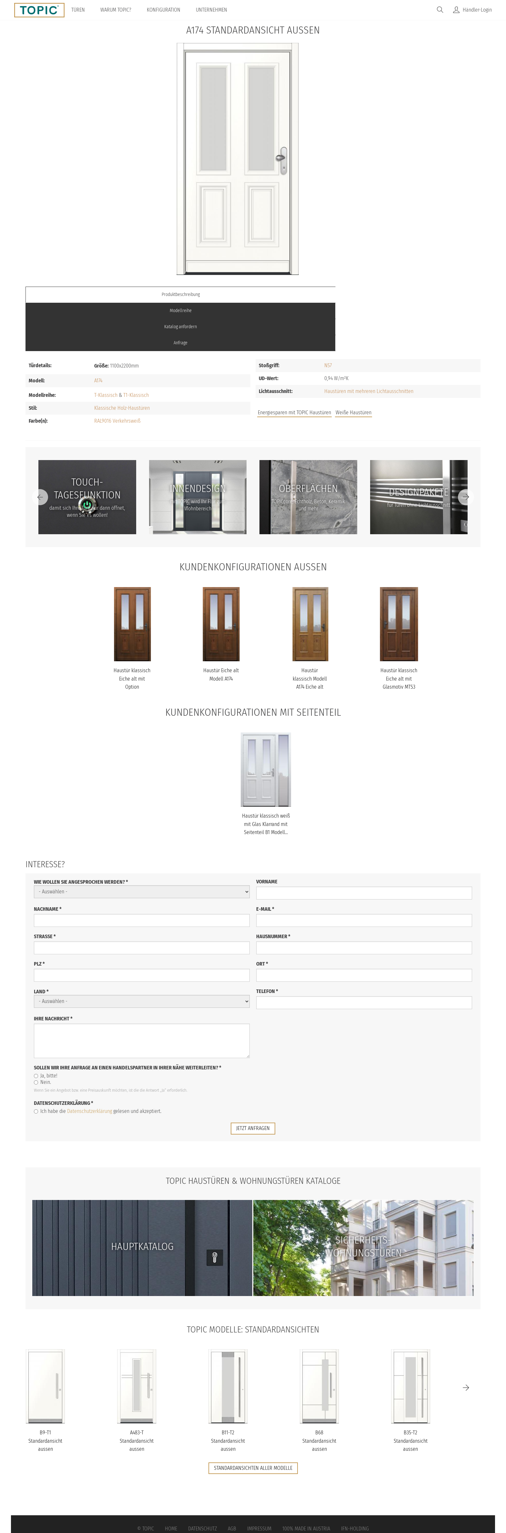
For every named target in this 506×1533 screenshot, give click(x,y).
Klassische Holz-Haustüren (122, 359)
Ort (262, 915)
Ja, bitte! (45, 1027)
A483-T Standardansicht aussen (137, 1392)
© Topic (145, 1480)
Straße (45, 888)
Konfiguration (169, 10)
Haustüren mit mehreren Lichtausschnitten (368, 343)
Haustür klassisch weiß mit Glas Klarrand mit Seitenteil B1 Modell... (266, 775)
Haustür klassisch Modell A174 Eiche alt (310, 630)
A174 (98, 332)
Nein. (42, 1034)
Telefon (267, 943)
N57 (328, 317)
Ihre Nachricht (53, 970)
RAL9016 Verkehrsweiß (117, 372)
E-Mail (265, 861)
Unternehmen (217, 10)
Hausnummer (273, 888)
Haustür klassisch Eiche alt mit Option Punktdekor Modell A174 (132, 638)
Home (171, 1480)
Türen (84, 10)
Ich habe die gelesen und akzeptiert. (97, 1063)
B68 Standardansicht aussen (319, 1392)
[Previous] (40, 448)
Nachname (48, 861)
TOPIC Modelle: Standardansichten (253, 1280)
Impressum (259, 1480)
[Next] (466, 448)
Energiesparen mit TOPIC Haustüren (294, 364)
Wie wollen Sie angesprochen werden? (81, 833)
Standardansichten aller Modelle (253, 1420)
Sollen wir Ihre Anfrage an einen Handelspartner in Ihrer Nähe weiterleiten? (127, 1019)
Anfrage (423, 294)
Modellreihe (196, 294)
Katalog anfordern (310, 294)
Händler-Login (477, 10)
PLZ (39, 915)
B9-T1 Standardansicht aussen (45, 1392)
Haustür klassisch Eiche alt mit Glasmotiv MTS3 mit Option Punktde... (398, 638)
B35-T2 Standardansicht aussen (411, 1392)
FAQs (408, 367)
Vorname (267, 833)
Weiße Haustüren (353, 364)
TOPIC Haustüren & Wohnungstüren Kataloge (253, 1132)
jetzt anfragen (253, 1080)
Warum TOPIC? (121, 10)
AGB (232, 1480)
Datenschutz (202, 1480)
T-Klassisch (105, 346)
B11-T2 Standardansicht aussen (228, 1392)
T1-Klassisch (136, 346)
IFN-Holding (355, 1480)
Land (41, 943)
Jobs (386, 367)
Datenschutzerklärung (63, 1055)
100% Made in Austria (306, 1480)
